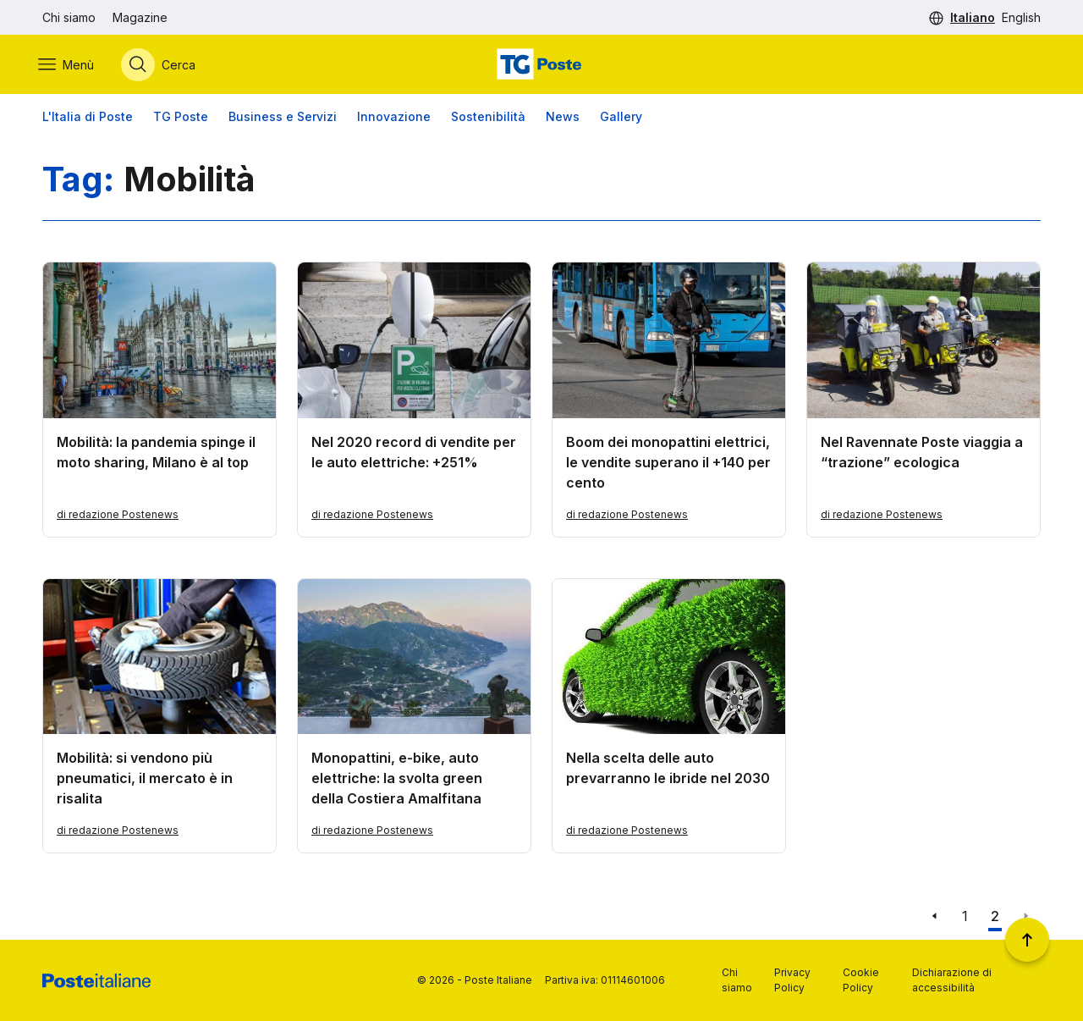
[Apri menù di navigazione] (70, 65)
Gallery (621, 118)
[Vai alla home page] (541, 65)
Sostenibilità (488, 118)
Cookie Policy (861, 980)
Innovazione (394, 118)
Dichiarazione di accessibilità (952, 980)
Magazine (140, 17)
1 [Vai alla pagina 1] (965, 917)
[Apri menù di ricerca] (162, 65)
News (563, 118)
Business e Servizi (282, 118)
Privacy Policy (792, 980)
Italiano (972, 17)
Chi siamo (69, 17)
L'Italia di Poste (87, 118)
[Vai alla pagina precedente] (934, 917)
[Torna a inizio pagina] (1027, 940)
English (1021, 17)
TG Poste (180, 118)
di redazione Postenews (118, 515)
